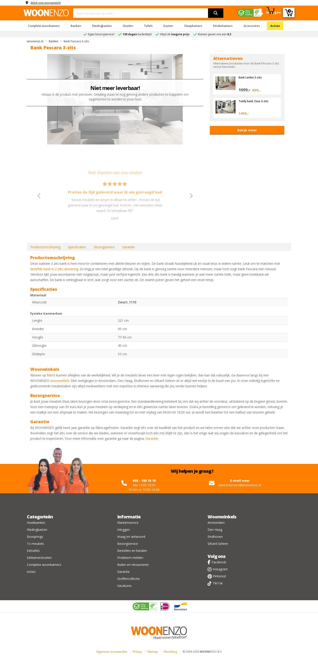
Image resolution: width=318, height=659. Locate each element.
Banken (76, 26)
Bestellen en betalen (132, 550)
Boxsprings (35, 536)
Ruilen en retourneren (133, 564)
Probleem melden (130, 557)
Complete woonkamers (44, 26)
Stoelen (128, 26)
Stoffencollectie (128, 578)
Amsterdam (216, 522)
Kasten (168, 26)
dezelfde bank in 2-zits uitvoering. (54, 269)
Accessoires (251, 26)
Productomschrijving (45, 247)
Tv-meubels (35, 543)
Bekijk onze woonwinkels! (48, 2)
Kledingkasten (102, 26)
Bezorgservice (104, 247)
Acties (275, 26)
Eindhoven (215, 536)
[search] (215, 13)
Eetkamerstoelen (39, 557)
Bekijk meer (247, 130)
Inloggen (123, 529)
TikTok (218, 583)
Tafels (148, 26)
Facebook (219, 562)
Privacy (137, 652)
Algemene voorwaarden (111, 652)
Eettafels (33, 550)
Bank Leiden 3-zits (251, 77)
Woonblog (170, 652)
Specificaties (77, 247)
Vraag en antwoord (131, 536)
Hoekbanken (36, 522)
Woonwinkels (222, 517)
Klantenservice (127, 522)
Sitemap (152, 652)
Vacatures (124, 585)
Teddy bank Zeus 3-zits (255, 101)
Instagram (220, 569)
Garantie (128, 247)
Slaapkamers (193, 26)
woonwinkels (59, 380)
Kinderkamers (223, 26)
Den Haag (215, 529)
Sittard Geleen (218, 543)
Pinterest (219, 576)
